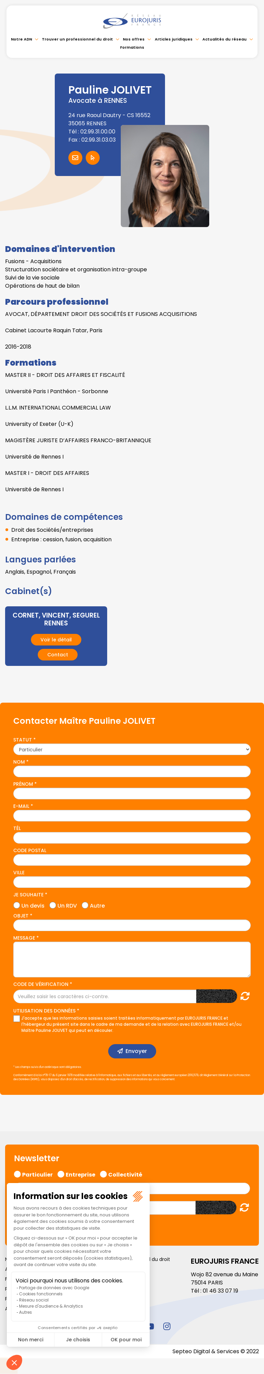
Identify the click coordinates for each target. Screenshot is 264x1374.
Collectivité (125, 1174)
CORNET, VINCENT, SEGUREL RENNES (56, 619)
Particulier (37, 1174)
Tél (17, 828)
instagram (167, 1326)
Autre (97, 905)
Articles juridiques (174, 39)
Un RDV (67, 905)
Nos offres (134, 39)
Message (24, 937)
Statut (22, 739)
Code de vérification (40, 984)
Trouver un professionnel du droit (77, 39)
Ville (18, 872)
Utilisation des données (44, 1010)
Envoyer (136, 1051)
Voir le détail (56, 639)
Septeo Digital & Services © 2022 (215, 1351)
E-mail (21, 806)
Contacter (75, 158)
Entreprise (80, 1174)
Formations (132, 47)
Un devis (33, 905)
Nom (19, 761)
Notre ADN (21, 39)
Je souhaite (28, 894)
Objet (21, 915)
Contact (57, 654)
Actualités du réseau (224, 39)
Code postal (29, 850)
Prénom (23, 784)
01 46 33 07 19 (220, 1291)
